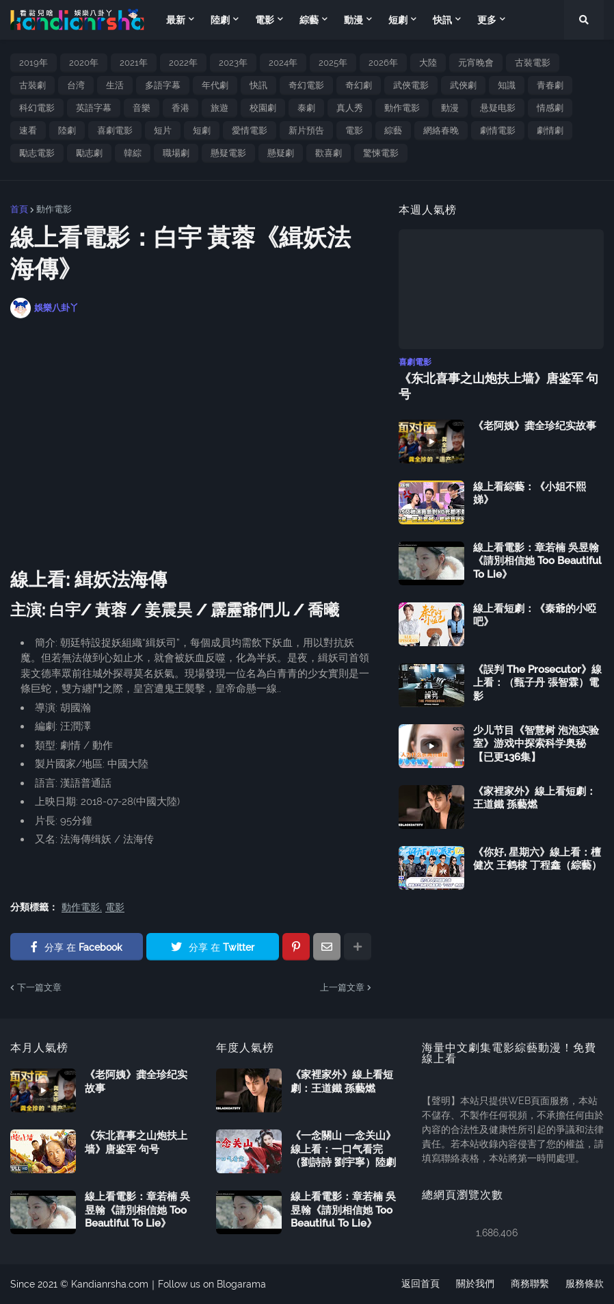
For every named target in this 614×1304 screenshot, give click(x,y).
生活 (115, 85)
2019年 (33, 62)
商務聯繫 (530, 1284)
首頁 (19, 209)
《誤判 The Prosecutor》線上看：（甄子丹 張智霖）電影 (537, 682)
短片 (163, 130)
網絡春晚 (441, 130)
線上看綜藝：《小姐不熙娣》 (529, 494)
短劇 (202, 130)
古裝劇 (32, 85)
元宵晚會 (476, 62)
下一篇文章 (39, 987)
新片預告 (306, 130)
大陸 (428, 62)
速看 (28, 130)
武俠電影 (411, 85)
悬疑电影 (498, 108)
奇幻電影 (306, 85)
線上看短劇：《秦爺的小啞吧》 (534, 615)
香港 (180, 108)
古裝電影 (532, 62)
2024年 (283, 62)
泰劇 (306, 108)
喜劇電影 (115, 130)
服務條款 (584, 1284)
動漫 (450, 108)
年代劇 (215, 85)
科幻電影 (37, 108)
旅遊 (219, 108)
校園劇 (263, 108)
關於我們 (475, 1284)
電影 (354, 130)
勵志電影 (37, 153)
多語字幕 (163, 85)
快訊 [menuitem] (442, 19)
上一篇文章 (342, 987)
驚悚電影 (381, 153)
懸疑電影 (228, 153)
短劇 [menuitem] (398, 19)
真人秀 (349, 108)
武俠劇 (463, 85)
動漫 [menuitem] (353, 19)
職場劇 (176, 153)
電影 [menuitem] (264, 19)
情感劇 (550, 108)
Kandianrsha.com (109, 1284)
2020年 (83, 62)
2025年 (333, 62)
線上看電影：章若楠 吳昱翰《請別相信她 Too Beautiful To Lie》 (537, 560)
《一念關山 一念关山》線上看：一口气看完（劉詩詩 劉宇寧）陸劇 (343, 1148)
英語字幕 (93, 108)
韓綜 (133, 153)
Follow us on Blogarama (212, 1284)
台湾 (76, 85)
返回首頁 (420, 1284)
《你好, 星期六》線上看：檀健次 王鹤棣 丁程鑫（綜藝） (537, 859)
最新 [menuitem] (175, 19)
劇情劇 (550, 130)
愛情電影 (249, 130)
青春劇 (550, 85)
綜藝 (393, 130)
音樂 (141, 108)
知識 (507, 85)
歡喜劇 (328, 153)
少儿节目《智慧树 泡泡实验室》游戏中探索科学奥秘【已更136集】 (536, 743)
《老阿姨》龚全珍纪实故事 (534, 426)
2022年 (183, 62)
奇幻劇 (358, 85)
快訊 (258, 85)
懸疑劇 (280, 153)
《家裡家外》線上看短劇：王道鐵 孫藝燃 (534, 798)
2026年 (383, 62)
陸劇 (67, 130)
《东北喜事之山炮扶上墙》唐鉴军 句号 (498, 386)
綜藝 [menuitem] (309, 19)
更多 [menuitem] (486, 19)
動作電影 (402, 108)
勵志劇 (89, 153)
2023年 (233, 62)
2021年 (134, 62)
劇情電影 (498, 130)
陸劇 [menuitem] (220, 19)
